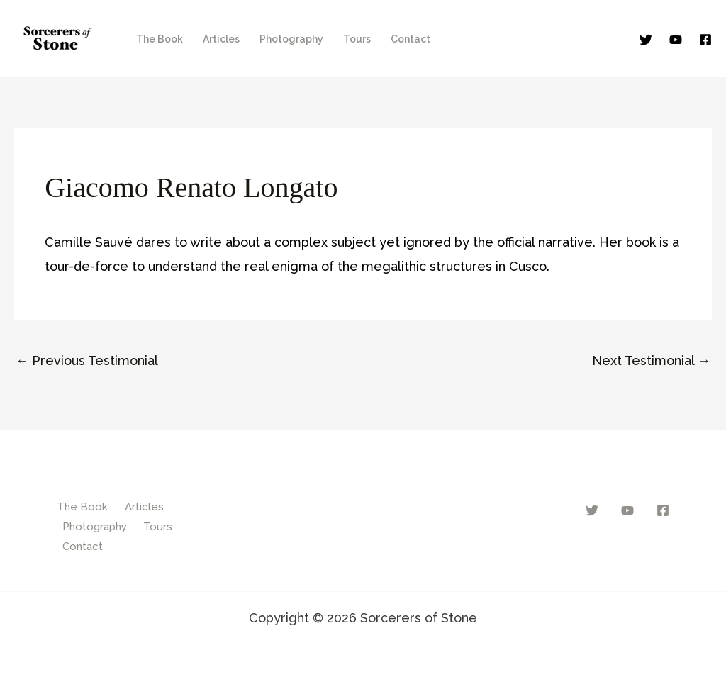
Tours (357, 39)
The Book (159, 39)
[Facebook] (705, 39)
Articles (221, 39)
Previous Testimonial (87, 360)
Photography (291, 39)
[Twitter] (646, 39)
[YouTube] (675, 39)
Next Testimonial (651, 360)
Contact (410, 39)
